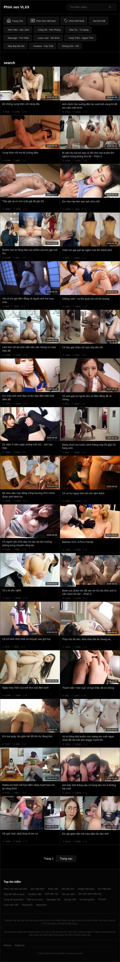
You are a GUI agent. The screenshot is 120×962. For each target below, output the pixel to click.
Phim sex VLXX (16, 7)
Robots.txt (19, 945)
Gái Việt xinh (67, 889)
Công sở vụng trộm (13, 899)
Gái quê (102, 899)
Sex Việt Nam (38, 889)
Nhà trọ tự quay (35, 899)
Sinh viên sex (51, 893)
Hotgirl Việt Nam (86, 889)
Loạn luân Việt (11, 904)
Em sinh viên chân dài (90, 893)
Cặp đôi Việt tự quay (14, 894)
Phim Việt (53, 889)
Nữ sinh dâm (68, 894)
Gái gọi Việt (70, 899)
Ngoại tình (41, 904)
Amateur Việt (34, 894)
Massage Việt (53, 899)
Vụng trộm (27, 904)
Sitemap (7, 945)
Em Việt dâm (104, 889)
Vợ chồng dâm (86, 899)
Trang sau (66, 858)
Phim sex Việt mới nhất (15, 889)
